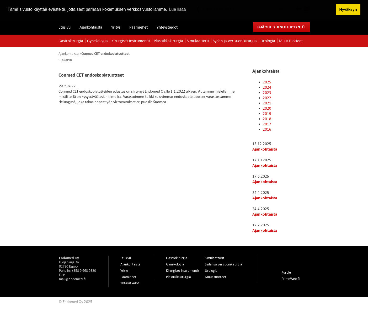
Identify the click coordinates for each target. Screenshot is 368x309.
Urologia (267, 40)
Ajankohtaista (90, 27)
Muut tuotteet (291, 40)
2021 (267, 103)
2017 (267, 124)
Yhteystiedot (167, 27)
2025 (267, 82)
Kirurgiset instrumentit (130, 40)
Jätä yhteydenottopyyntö (281, 27)
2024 (267, 87)
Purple (286, 272)
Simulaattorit (198, 40)
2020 (267, 108)
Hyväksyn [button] (348, 9)
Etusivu (64, 27)
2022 (267, 97)
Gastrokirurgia (70, 40)
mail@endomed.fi (72, 279)
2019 (267, 113)
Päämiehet (138, 27)
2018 (267, 118)
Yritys (115, 27)
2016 (267, 129)
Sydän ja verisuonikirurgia (235, 40)
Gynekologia (97, 40)
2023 (267, 92)
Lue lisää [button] (177, 9)
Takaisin (66, 60)
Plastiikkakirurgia (168, 40)
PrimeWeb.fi (290, 278)
